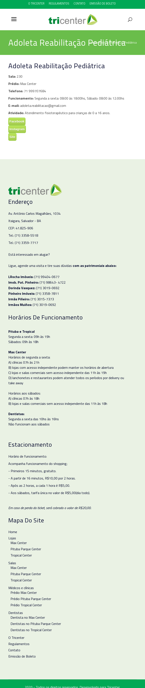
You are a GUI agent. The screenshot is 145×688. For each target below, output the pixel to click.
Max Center (18, 542)
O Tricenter (36, 3)
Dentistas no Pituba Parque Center (35, 623)
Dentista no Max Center (27, 617)
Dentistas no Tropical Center (31, 630)
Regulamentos (59, 3)
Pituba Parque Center (25, 549)
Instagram (17, 129)
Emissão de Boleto (103, 3)
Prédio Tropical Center (26, 605)
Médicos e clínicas (21, 587)
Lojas (12, 538)
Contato (79, 3)
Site (12, 137)
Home (92, 42)
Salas (12, 563)
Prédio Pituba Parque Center (30, 598)
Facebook (16, 121)
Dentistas (15, 612)
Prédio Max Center (23, 592)
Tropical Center (21, 555)
